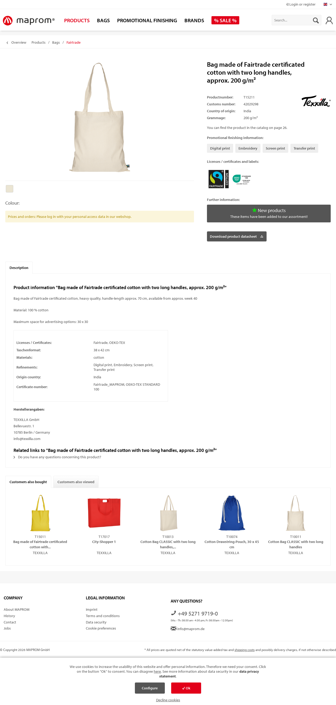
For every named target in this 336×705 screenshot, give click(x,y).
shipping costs (245, 650)
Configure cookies (150, 690)
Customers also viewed (76, 481)
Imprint (92, 609)
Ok (186, 688)
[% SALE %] (225, 20)
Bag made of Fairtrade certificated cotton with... (40, 544)
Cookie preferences (101, 628)
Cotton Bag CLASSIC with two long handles (295, 544)
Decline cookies (168, 700)
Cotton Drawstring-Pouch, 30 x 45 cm (232, 544)
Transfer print (304, 148)
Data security (96, 622)
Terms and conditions (103, 615)
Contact (10, 622)
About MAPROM (16, 609)
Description (19, 267)
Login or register (301, 4)
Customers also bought (28, 481)
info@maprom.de (188, 628)
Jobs (7, 628)
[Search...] (296, 20)
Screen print (275, 148)
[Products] (76, 20)
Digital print (220, 148)
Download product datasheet (236, 235)
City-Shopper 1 (104, 541)
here (157, 671)
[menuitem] (296, 20)
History (9, 615)
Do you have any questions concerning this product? (57, 457)
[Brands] (194, 20)
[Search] (315, 20)
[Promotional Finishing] (147, 20)
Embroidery (247, 148)
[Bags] (103, 20)
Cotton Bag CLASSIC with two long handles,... (168, 544)
